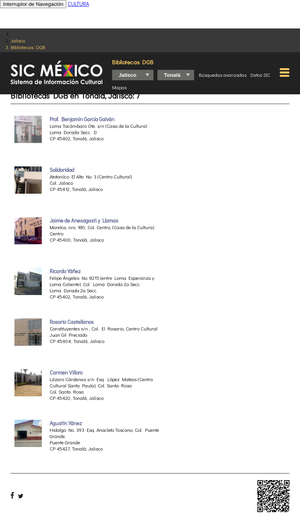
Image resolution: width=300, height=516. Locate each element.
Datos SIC (260, 75)
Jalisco (18, 40)
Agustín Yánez (66, 423)
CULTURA (78, 3)
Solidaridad (62, 169)
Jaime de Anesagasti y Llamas (84, 220)
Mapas (119, 87)
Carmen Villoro (66, 372)
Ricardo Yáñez (65, 271)
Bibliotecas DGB (28, 47)
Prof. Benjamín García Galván (82, 119)
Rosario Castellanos (72, 321)
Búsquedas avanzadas (222, 75)
